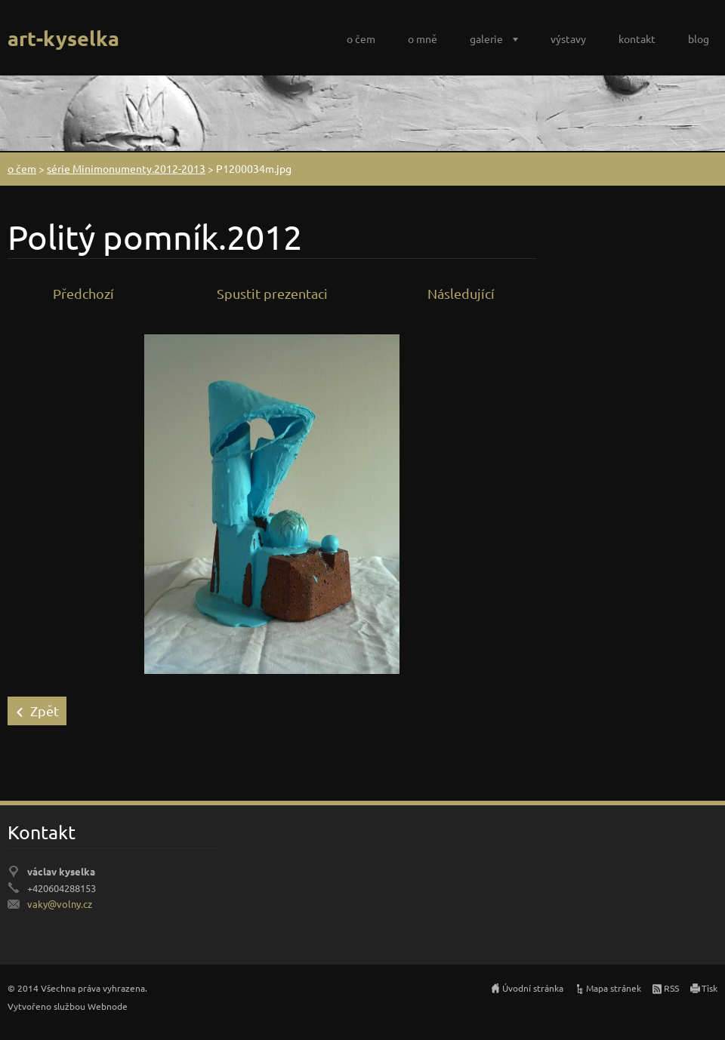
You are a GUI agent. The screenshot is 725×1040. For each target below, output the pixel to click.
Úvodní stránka (532, 988)
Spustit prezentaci (272, 293)
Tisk (709, 988)
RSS (671, 988)
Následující (461, 293)
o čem (361, 38)
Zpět (44, 710)
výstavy (568, 38)
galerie (486, 38)
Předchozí (83, 293)
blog (698, 38)
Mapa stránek (613, 988)
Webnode (108, 1006)
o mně (422, 38)
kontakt (637, 38)
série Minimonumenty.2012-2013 (126, 168)
